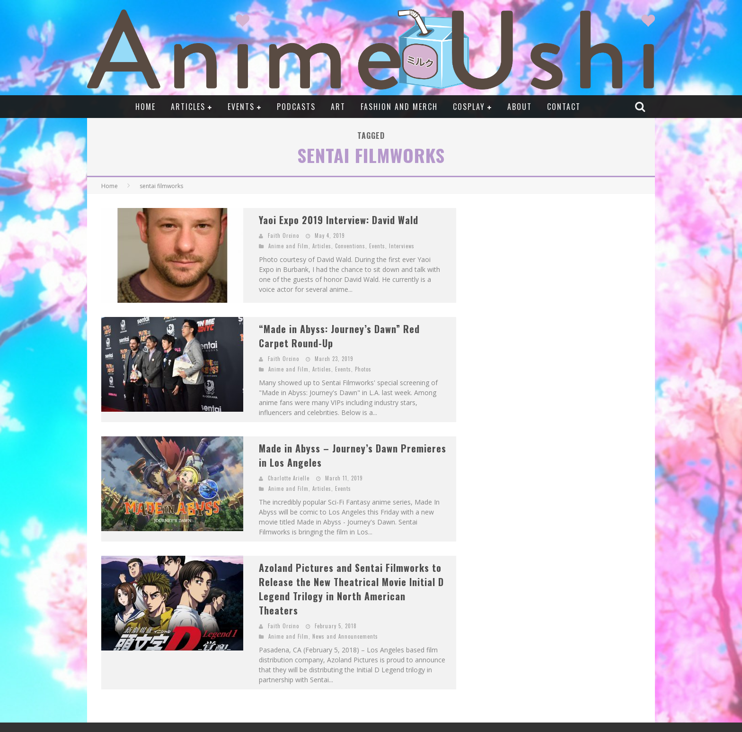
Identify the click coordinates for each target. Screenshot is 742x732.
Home (145, 106)
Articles (188, 106)
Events (241, 106)
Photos (363, 369)
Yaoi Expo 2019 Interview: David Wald (338, 220)
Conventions (350, 246)
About (519, 106)
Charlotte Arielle (288, 478)
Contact (564, 106)
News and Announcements (345, 636)
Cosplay (469, 106)
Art (338, 106)
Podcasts (296, 106)
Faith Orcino (283, 235)
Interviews (402, 246)
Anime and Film (288, 246)
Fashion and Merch (399, 106)
